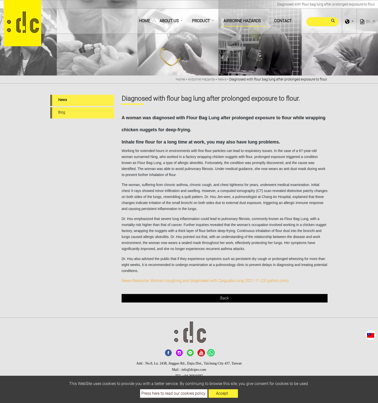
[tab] (82, 100)
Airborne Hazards (201, 79)
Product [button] (201, 20)
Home (145, 20)
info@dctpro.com (194, 370)
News (222, 79)
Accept (222, 393)
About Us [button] (170, 20)
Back (224, 298)
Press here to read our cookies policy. (173, 393)
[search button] (332, 23)
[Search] (322, 21)
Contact (283, 20)
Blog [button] (61, 112)
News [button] (62, 100)
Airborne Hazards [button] (242, 20)
